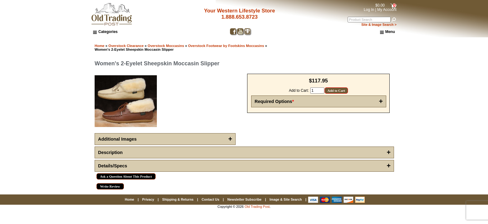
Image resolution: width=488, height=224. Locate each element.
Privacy (148, 199)
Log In (369, 9)
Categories (105, 32)
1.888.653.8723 (239, 17)
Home (100, 46)
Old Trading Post (257, 206)
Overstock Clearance (125, 46)
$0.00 (380, 5)
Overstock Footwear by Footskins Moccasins (226, 46)
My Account (386, 9)
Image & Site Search (286, 199)
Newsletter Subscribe (244, 199)
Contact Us (210, 199)
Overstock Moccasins (166, 46)
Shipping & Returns (178, 199)
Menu (387, 32)
